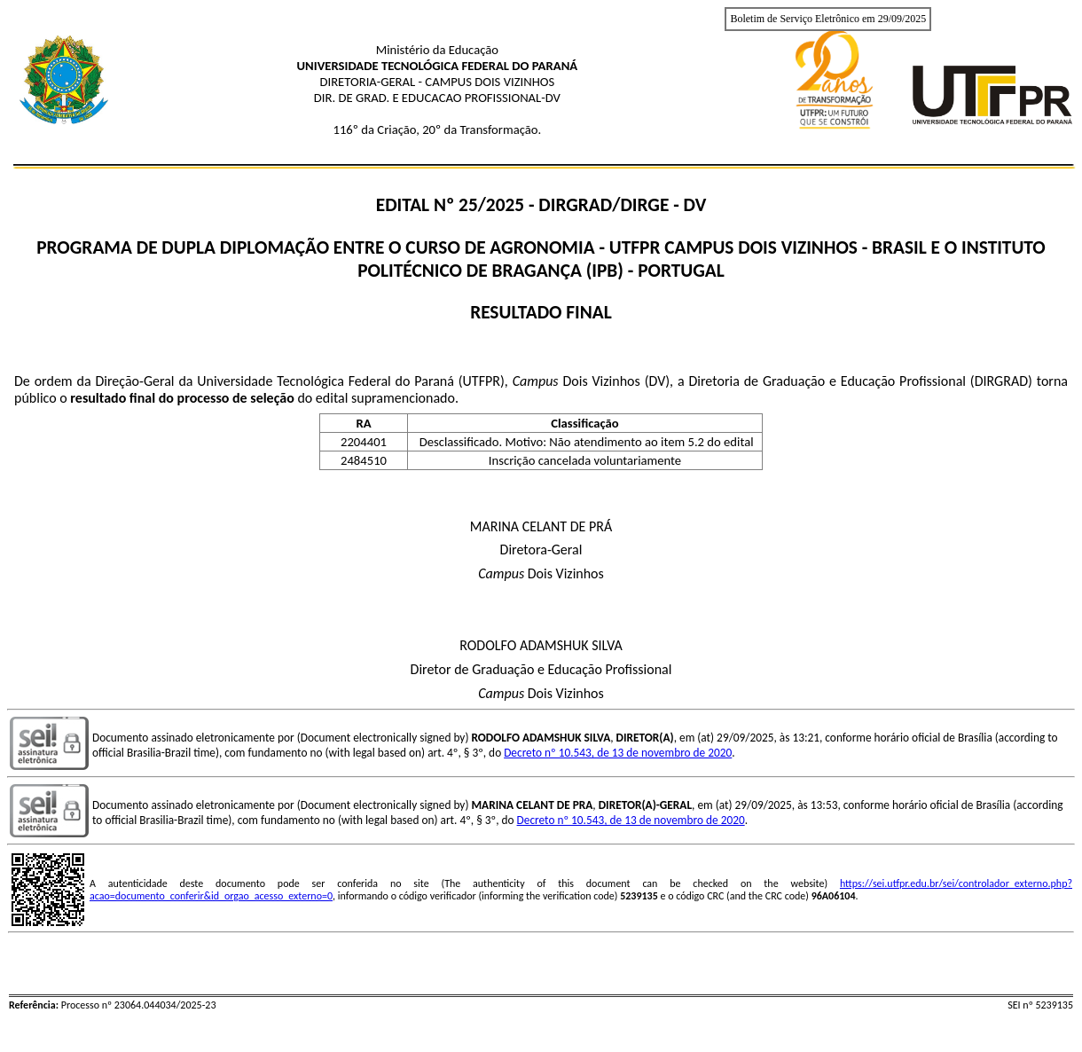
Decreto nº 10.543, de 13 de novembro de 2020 (618, 752)
